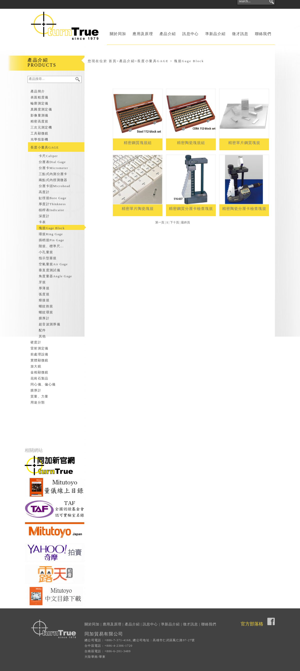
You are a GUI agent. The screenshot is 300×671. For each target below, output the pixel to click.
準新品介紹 (215, 34)
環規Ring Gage (51, 234)
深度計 (44, 216)
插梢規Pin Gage (51, 240)
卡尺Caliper (48, 156)
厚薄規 (44, 288)
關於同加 (118, 34)
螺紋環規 (46, 312)
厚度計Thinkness (52, 204)
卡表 (42, 222)
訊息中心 (190, 34)
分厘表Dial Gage (52, 162)
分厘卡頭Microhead (54, 186)
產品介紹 (168, 34)
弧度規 (44, 294)
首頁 (112, 61)
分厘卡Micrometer (53, 168)
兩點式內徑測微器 (53, 180)
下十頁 (174, 222)
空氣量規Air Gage (53, 264)
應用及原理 (142, 34)
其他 (42, 336)
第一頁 (159, 222)
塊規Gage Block (52, 228)
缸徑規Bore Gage (52, 198)
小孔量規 (46, 252)
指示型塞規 (48, 258)
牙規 (42, 282)
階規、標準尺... (51, 246)
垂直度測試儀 (49, 270)
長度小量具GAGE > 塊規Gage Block (170, 61)
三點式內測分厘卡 (53, 174)
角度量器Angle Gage (55, 276)
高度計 (44, 192)
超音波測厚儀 (49, 324)
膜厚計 (44, 318)
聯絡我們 (263, 34)
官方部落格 (252, 623)
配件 (42, 330)
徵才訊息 (240, 34)
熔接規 (44, 300)
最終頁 (185, 222)
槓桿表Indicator (51, 210)
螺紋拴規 (46, 306)
